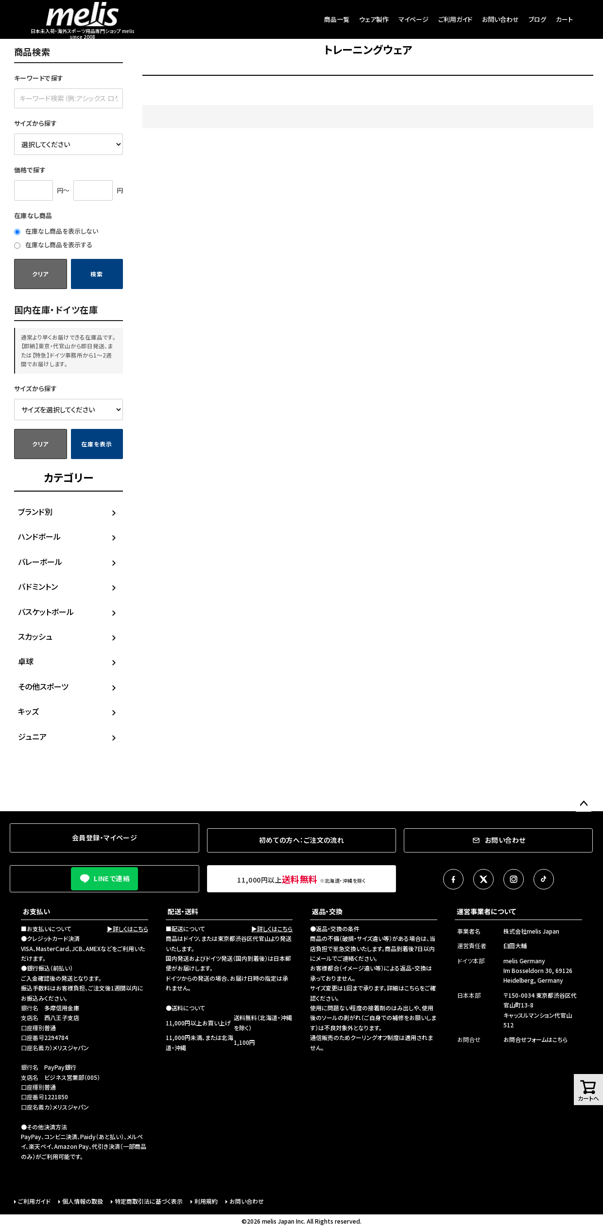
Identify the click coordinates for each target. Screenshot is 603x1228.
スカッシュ (35, 636)
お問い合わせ (500, 19)
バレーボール (40, 561)
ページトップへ (583, 804)
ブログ (537, 19)
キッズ (28, 711)
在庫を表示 (96, 444)
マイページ (413, 19)
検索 (96, 274)
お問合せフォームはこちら (535, 1039)
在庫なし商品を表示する (53, 244)
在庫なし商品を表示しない (56, 231)
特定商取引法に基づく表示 (149, 1201)
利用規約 (206, 1201)
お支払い (36, 911)
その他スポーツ (43, 686)
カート (564, 19)
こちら (411, 988)
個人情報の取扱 (82, 1201)
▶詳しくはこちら (127, 928)
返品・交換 (327, 911)
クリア (40, 274)
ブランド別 (35, 511)
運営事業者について (486, 911)
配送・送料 (183, 911)
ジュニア (32, 736)
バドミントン (38, 586)
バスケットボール (46, 611)
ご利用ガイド (455, 19)
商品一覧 (336, 19)
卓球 (26, 661)
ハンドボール (39, 536)
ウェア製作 (374, 19)
